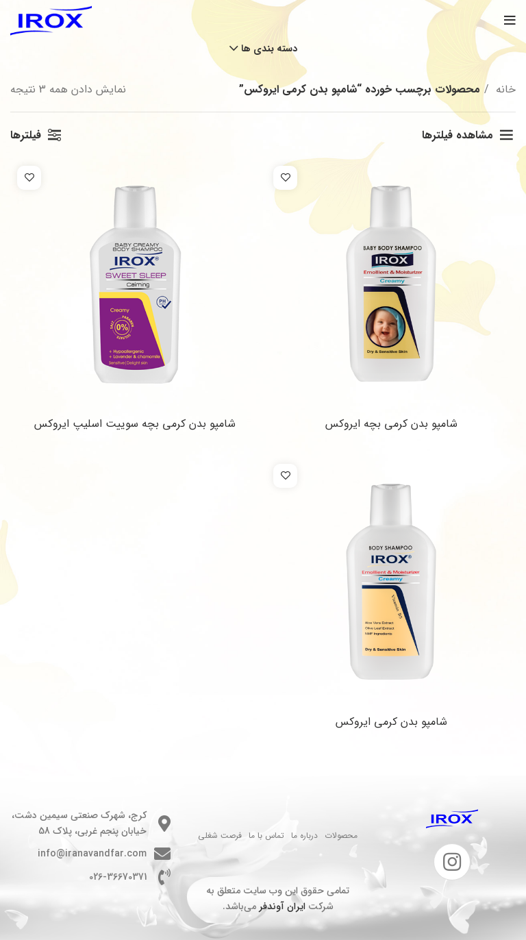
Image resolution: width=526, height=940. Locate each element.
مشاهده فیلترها (457, 135)
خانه (504, 89)
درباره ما (304, 835)
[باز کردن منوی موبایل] (510, 20)
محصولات (341, 835)
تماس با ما (266, 835)
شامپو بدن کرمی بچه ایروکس (391, 423)
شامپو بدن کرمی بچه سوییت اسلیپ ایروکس (135, 423)
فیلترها (25, 135)
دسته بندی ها (269, 48)
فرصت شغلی (220, 835)
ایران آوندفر (282, 906)
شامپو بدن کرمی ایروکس (391, 721)
